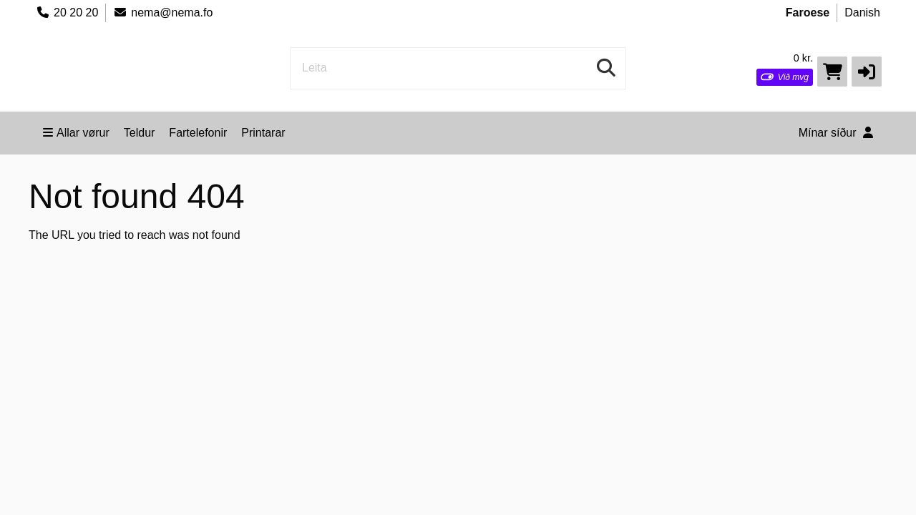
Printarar (263, 133)
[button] (867, 72)
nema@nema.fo (163, 12)
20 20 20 (67, 12)
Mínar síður (836, 133)
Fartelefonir (198, 133)
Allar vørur (76, 133)
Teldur (139, 133)
